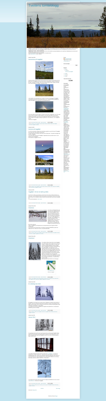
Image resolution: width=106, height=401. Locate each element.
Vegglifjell (34, 233)
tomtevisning (30, 124)
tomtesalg (58, 232)
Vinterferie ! (31, 238)
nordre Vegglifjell (37, 123)
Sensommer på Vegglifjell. (35, 59)
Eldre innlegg (58, 388)
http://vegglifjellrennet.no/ (51, 270)
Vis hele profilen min (67, 61)
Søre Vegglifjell (55, 123)
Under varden (39, 199)
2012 (65, 76)
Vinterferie (31, 208)
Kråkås (36, 232)
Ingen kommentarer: (43, 122)
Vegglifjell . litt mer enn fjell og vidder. (38, 192)
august (66, 70)
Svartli (51, 186)
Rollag (43, 123)
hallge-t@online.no (31, 380)
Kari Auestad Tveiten (68, 58)
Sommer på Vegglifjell (34, 129)
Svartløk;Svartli (56, 278)
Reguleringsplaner (41, 278)
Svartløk (54, 186)
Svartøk (51, 123)
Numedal (41, 123)
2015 (65, 69)
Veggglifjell (34, 124)
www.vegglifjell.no (50, 353)
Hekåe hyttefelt (66, 154)
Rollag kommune (46, 278)
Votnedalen (37, 124)
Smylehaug (45, 186)
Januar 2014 (31, 317)
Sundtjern (48, 123)
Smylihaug (45, 123)
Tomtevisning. (33, 187)
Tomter (30, 187)
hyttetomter (32, 123)
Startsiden (42, 388)
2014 (65, 73)
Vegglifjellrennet (38, 233)
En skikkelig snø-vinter (34, 284)
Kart (64, 110)
